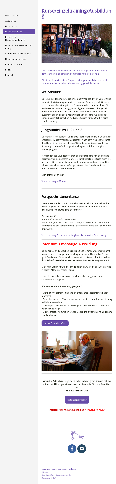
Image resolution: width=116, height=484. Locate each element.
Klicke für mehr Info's (55, 323)
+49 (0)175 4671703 (95, 409)
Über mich (11, 26)
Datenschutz (56, 469)
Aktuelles (10, 21)
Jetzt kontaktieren (77, 399)
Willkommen (12, 15)
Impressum (46, 469)
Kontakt (9, 75)
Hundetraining (13, 31)
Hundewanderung (15, 59)
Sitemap (45, 472)
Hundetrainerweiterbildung (18, 47)
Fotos (8, 69)
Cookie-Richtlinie (69, 469)
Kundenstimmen (14, 64)
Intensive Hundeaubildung (15, 38)
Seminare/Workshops (18, 53)
